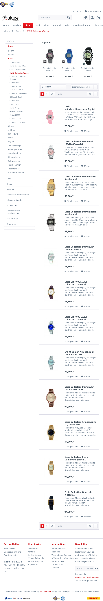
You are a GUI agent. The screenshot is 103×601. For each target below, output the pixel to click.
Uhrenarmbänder (16, 172)
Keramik (10, 189)
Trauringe (11, 224)
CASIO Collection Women (20, 73)
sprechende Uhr (15, 153)
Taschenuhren (14, 165)
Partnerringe (12, 218)
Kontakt (31, 551)
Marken (10, 41)
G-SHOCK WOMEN (16, 111)
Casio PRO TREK (15, 119)
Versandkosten (45, 591)
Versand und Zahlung (61, 555)
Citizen (11, 126)
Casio (10, 58)
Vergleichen (71, 131)
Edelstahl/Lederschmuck (18, 194)
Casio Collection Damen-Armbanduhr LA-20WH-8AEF (49, 69)
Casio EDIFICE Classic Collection (17, 78)
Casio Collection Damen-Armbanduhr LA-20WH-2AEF (68, 69)
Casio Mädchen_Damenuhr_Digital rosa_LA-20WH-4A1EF (80, 107)
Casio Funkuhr (15, 82)
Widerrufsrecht (58, 561)
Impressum (33, 564)
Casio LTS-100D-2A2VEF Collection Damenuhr (77, 318)
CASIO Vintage (15, 108)
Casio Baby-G (15, 62)
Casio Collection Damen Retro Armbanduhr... (80, 178)
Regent (11, 141)
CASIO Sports (14, 104)
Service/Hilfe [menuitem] (92, 11)
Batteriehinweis (59, 548)
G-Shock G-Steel (16, 97)
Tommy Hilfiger (15, 145)
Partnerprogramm (36, 561)
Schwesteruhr (14, 161)
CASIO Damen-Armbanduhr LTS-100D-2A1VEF (79, 353)
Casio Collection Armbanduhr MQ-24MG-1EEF (80, 423)
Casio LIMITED (15, 115)
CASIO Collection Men (18, 66)
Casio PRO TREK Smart (18, 122)
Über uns (56, 551)
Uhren (10, 46)
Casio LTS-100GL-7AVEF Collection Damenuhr (77, 283)
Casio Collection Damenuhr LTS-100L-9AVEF (79, 248)
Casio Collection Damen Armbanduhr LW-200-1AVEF (88, 69)
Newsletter (33, 548)
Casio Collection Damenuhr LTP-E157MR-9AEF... (79, 388)
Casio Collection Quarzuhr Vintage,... (79, 493)
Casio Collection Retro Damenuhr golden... (76, 458)
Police (10, 137)
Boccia (11, 54)
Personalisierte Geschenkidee (13, 212)
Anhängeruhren (15, 149)
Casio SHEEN (14, 100)
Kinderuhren (14, 157)
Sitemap (55, 567)
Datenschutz (57, 564)
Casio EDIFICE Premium (18, 93)
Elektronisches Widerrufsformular (36, 556)
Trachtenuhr (13, 168)
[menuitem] (55, 19)
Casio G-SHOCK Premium (19, 90)
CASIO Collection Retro (18, 69)
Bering (11, 50)
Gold (9, 178)
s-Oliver (11, 130)
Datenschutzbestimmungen (87, 577)
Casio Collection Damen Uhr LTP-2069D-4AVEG (79, 143)
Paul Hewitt (13, 134)
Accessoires (12, 205)
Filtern (46, 86)
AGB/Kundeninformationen (63, 558)
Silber (9, 184)
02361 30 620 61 (14, 561)
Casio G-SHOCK (15, 86)
